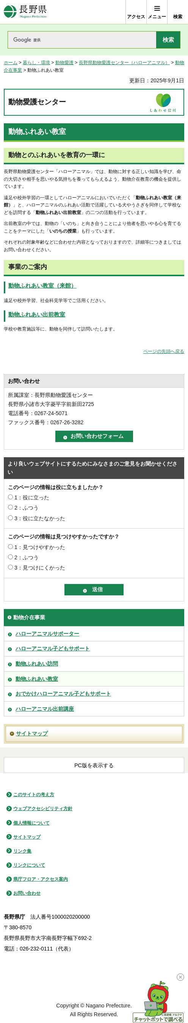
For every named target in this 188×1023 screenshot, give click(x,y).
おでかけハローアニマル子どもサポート (63, 694)
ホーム (10, 62)
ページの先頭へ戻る (163, 351)
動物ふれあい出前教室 (36, 315)
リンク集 (22, 851)
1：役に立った (31, 497)
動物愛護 (64, 62)
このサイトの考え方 (33, 794)
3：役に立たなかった (39, 518)
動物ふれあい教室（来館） (42, 286)
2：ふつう (26, 508)
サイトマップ (32, 733)
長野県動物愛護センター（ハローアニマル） (124, 62)
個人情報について (31, 823)
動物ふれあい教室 (37, 679)
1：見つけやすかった (39, 547)
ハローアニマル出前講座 (45, 709)
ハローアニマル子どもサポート (53, 648)
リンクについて (29, 865)
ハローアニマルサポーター (47, 634)
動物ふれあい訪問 (37, 664)
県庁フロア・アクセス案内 (40, 879)
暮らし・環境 (36, 62)
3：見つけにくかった (39, 568)
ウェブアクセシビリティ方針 (42, 808)
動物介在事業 (29, 617)
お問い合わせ (27, 893)
